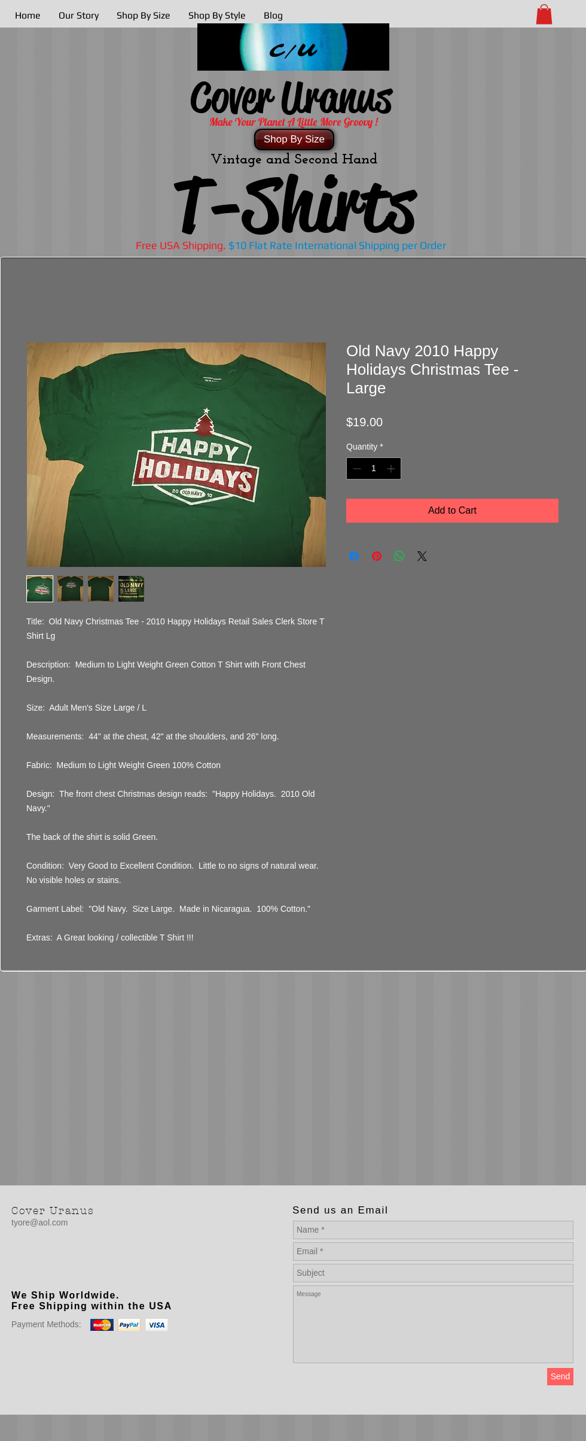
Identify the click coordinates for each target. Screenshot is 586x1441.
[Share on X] (422, 556)
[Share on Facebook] (354, 556)
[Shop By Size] (294, 139)
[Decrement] (355, 468)
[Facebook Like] (86, 1271)
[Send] (560, 1376)
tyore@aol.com (39, 1222)
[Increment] (391, 468)
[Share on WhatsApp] (399, 556)
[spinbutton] (373, 468)
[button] (544, 14)
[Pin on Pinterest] (377, 556)
